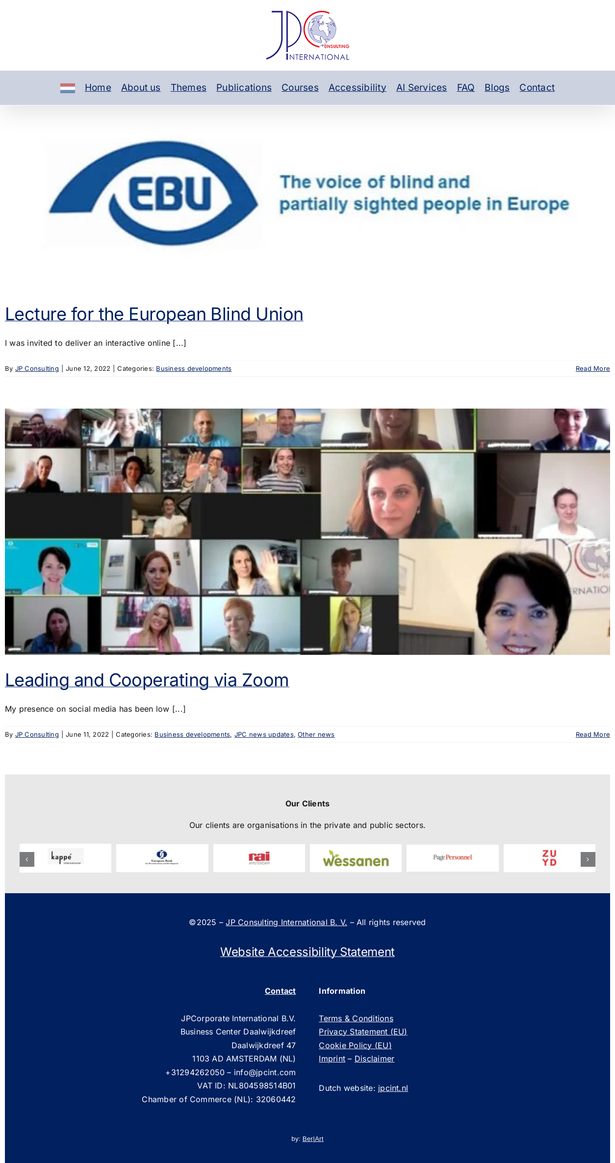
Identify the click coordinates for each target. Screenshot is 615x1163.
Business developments (193, 368)
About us (141, 87)
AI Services (421, 87)
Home (98, 87)
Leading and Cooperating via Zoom (147, 680)
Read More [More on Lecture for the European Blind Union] (593, 368)
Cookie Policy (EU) (355, 1045)
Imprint (332, 1058)
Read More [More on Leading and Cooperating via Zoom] (593, 734)
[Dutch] (67, 88)
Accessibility (357, 87)
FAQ (466, 87)
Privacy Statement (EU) (363, 1031)
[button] (27, 859)
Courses (300, 87)
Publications (244, 87)
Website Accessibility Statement (307, 952)
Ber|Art (313, 1138)
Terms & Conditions (356, 1018)
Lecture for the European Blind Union (154, 314)
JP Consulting (37, 368)
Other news (316, 734)
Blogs (497, 87)
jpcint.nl (393, 1088)
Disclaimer (374, 1058)
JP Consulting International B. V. (286, 922)
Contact (537, 87)
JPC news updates (264, 734)
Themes (188, 87)
